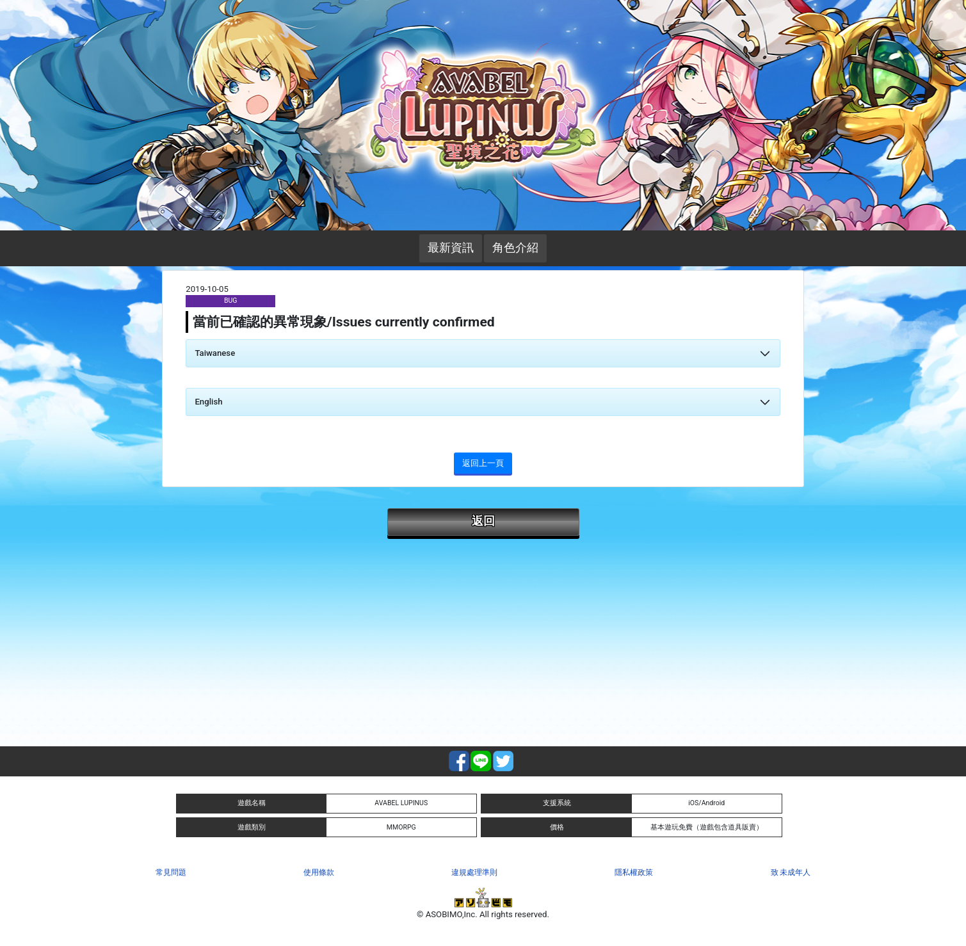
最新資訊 (451, 248)
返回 (483, 521)
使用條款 (318, 872)
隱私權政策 (634, 872)
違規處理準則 (474, 872)
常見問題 (171, 872)
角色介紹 (515, 248)
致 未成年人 (791, 872)
